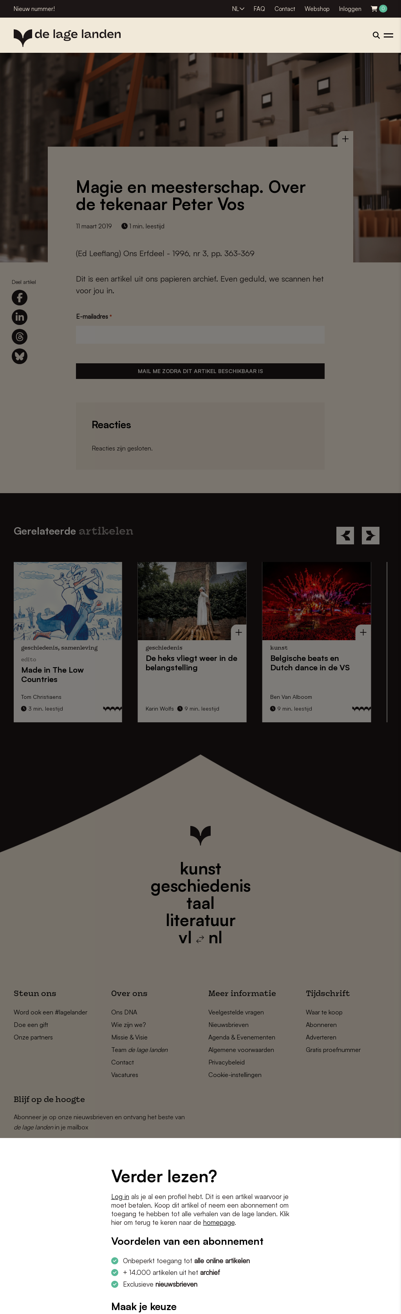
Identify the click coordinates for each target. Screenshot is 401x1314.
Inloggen (350, 9)
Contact (285, 9)
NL (235, 9)
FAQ (259, 9)
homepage (219, 1222)
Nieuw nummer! (34, 9)
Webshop (317, 9)
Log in (120, 1196)
